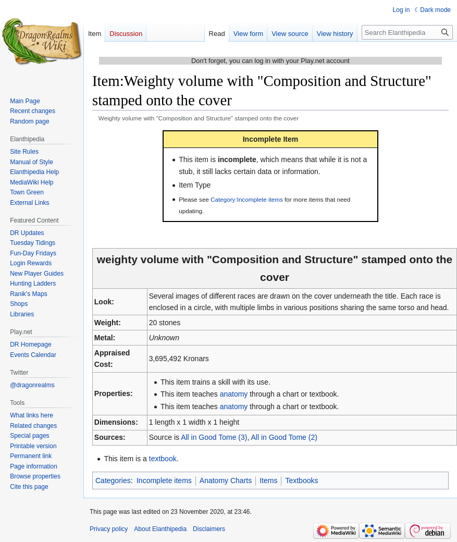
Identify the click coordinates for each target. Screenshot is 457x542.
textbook (163, 458)
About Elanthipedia (160, 529)
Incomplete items (164, 480)
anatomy (234, 394)
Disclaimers (209, 529)
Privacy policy (109, 529)
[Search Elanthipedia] (407, 32)
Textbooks (301, 480)
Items (268, 480)
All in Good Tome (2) (284, 437)
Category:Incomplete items (247, 199)
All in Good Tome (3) (214, 437)
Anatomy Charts (226, 480)
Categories (113, 480)
